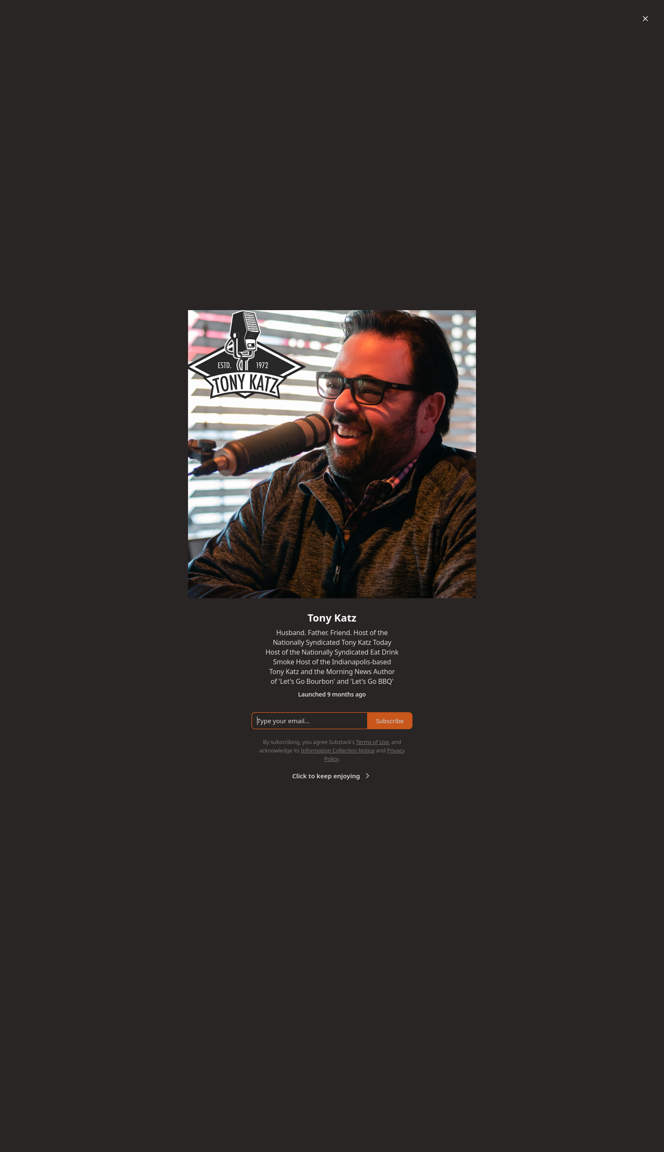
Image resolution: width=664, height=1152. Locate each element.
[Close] (645, 18)
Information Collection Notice (337, 750)
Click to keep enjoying (332, 776)
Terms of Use (372, 742)
